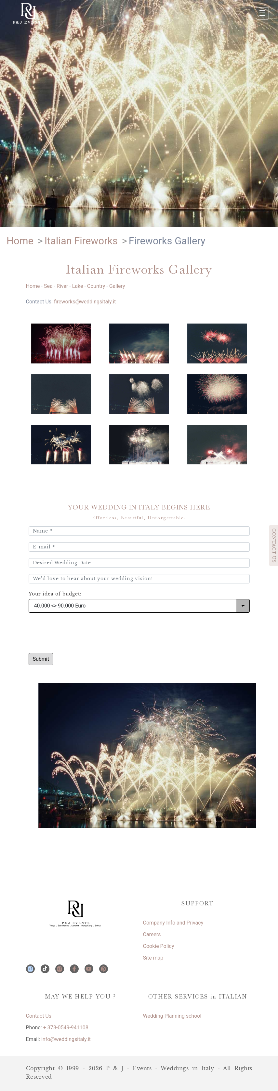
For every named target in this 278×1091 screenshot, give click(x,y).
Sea (48, 286)
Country (96, 286)
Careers (152, 934)
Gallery (117, 286)
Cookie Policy (158, 946)
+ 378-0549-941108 (65, 1027)
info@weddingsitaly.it (66, 1039)
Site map (153, 958)
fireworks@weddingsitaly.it (85, 302)
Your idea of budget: (55, 594)
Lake (77, 286)
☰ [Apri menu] (262, 13)
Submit (41, 659)
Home (33, 286)
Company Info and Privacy (173, 923)
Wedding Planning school (172, 1016)
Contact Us (39, 1016)
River (62, 286)
